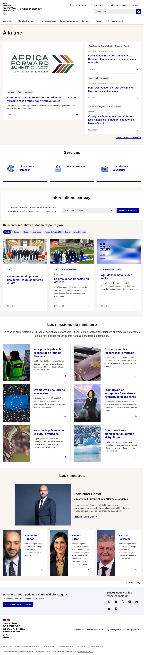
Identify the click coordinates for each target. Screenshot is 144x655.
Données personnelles (66, 646)
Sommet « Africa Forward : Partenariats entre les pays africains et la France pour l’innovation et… (41, 99)
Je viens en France (121, 5)
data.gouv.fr (132, 630)
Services (85, 21)
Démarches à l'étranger (26, 168)
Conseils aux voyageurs (69, 21)
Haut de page (135, 582)
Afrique (26, 232)
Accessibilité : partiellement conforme (27, 646)
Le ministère (7, 21)
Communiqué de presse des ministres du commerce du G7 (25, 280)
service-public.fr (94, 630)
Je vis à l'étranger (100, 5)
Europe (16, 232)
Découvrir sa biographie (84, 517)
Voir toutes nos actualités (127, 138)
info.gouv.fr (77, 630)
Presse (98, 21)
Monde (7, 232)
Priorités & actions (26, 21)
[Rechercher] (115, 11)
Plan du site (7, 646)
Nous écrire (81, 646)
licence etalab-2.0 (84, 652)
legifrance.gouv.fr (113, 630)
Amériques (37, 232)
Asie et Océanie (80, 232)
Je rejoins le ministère (116, 21)
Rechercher (138, 11)
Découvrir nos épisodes (18, 605)
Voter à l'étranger (76, 166)
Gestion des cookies (96, 646)
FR (136, 5)
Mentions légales (49, 646)
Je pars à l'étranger (80, 5)
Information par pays (48, 21)
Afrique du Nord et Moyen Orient (57, 232)
